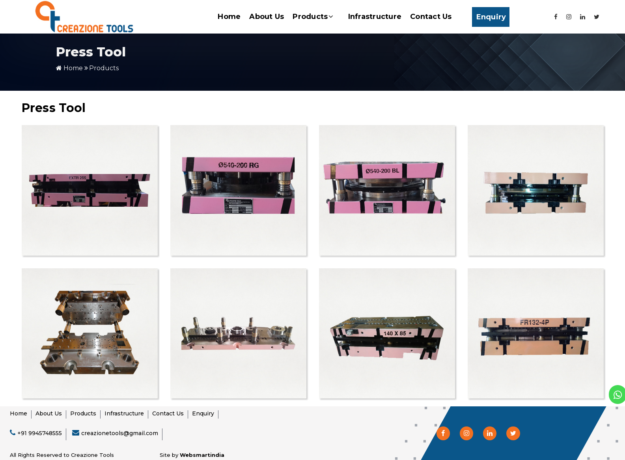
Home (229, 16)
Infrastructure (375, 16)
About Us (266, 16)
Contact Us (431, 16)
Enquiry (491, 17)
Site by (192, 455)
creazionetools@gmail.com (119, 433)
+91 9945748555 (39, 433)
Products (313, 16)
